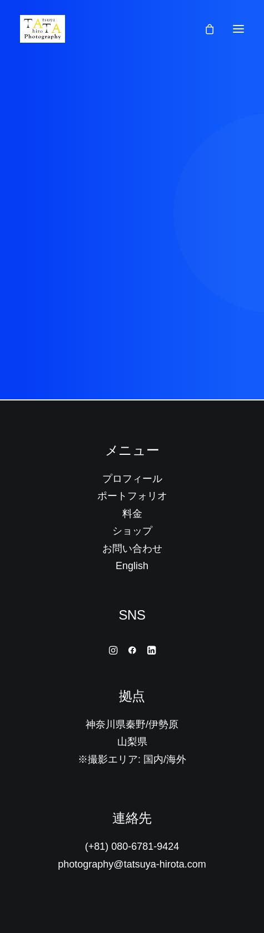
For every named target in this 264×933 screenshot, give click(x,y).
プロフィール (132, 478)
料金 (132, 513)
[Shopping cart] (205, 29)
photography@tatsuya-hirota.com (132, 864)
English (132, 565)
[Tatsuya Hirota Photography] (42, 29)
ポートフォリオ (132, 495)
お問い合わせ (132, 548)
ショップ (132, 530)
